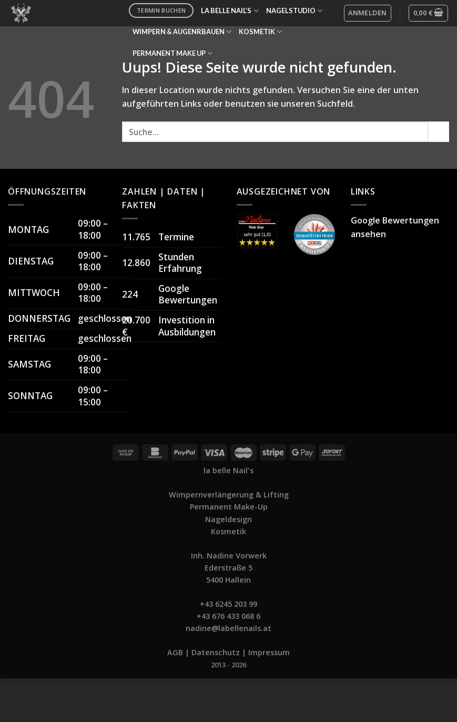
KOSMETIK (260, 32)
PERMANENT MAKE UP (172, 53)
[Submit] (438, 131)
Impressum (269, 652)
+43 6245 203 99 (228, 604)
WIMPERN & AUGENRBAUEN (182, 32)
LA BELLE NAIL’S (229, 11)
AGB (175, 652)
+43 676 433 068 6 (228, 616)
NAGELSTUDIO (294, 11)
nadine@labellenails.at (228, 628)
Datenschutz (215, 652)
